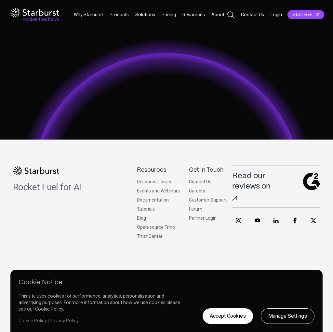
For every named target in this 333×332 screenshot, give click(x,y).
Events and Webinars (158, 190)
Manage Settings (287, 316)
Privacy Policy (64, 320)
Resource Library (154, 181)
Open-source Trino (156, 227)
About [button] (217, 14)
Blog (141, 218)
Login (276, 14)
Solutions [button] (145, 14)
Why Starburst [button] (88, 14)
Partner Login (203, 218)
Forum (195, 209)
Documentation (153, 200)
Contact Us (252, 14)
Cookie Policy (49, 309)
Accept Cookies (228, 316)
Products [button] (119, 14)
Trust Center (150, 236)
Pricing (169, 14)
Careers (197, 190)
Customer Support (208, 200)
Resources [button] (193, 14)
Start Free (305, 14)
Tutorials (146, 209)
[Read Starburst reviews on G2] (234, 198)
